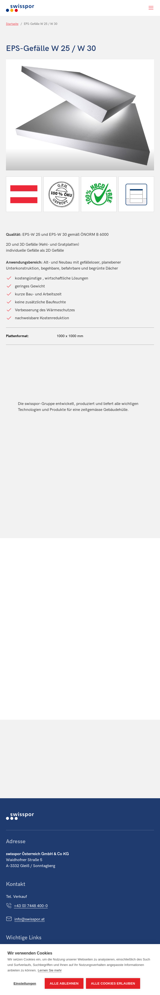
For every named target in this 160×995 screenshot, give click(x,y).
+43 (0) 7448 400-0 (31, 906)
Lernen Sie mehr (50, 970)
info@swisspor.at (29, 919)
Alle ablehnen (64, 983)
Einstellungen (24, 983)
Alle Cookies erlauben (113, 983)
